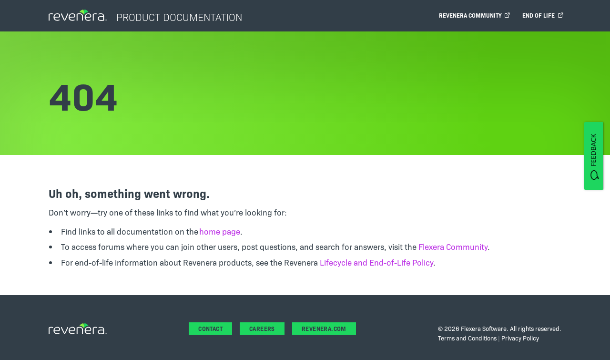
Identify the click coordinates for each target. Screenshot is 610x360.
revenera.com (324, 328)
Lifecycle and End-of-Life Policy (376, 262)
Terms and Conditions (467, 337)
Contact (210, 328)
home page (219, 231)
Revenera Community (474, 15)
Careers (262, 328)
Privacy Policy (520, 337)
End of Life (542, 15)
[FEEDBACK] (593, 155)
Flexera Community (453, 246)
